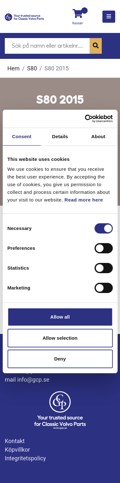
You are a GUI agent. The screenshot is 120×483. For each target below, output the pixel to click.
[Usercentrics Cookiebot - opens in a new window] (85, 119)
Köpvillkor (17, 449)
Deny (60, 358)
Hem (13, 68)
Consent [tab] (21, 136)
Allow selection (60, 338)
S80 (32, 68)
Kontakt (15, 441)
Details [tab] (60, 136)
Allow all (60, 317)
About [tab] (98, 136)
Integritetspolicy (25, 458)
